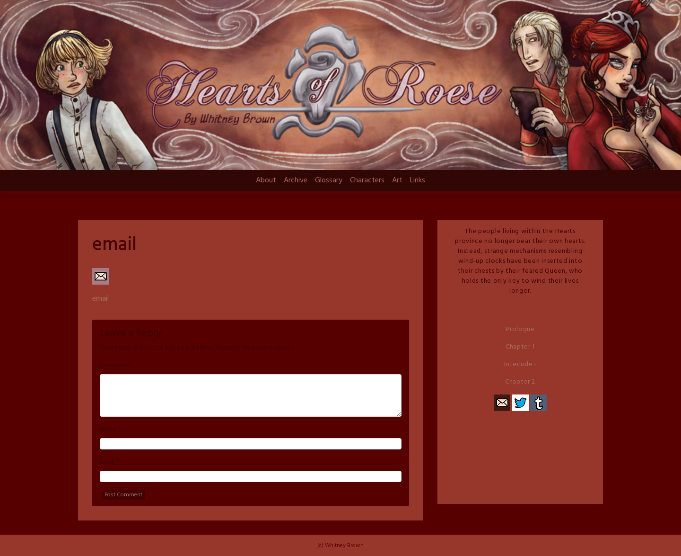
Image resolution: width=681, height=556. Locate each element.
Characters (367, 180)
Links (417, 180)
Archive (295, 180)
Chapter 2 (520, 382)
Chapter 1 (520, 346)
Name (108, 429)
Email (107, 462)
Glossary (328, 180)
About (266, 180)
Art (397, 180)
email (100, 299)
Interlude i (520, 364)
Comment (114, 365)
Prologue (520, 329)
